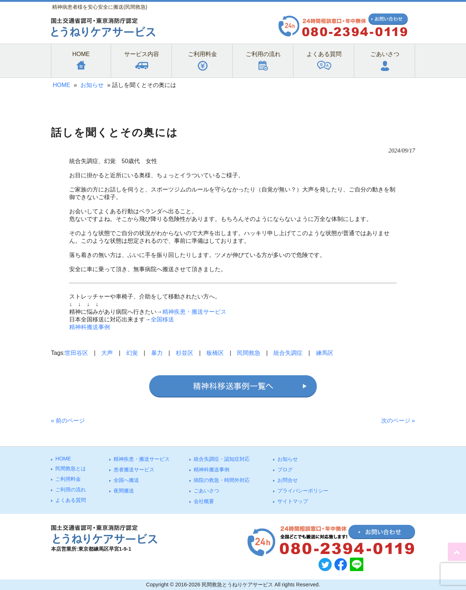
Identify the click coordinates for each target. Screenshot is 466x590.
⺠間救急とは (70, 468)
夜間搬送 (124, 491)
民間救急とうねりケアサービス (237, 584)
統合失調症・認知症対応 (222, 459)
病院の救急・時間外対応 (222, 480)
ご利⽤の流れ (70, 489)
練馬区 (324, 353)
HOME (61, 85)
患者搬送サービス (134, 469)
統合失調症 (288, 353)
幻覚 (132, 353)
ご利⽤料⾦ (68, 479)
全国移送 (162, 319)
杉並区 (184, 353)
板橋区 (215, 353)
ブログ (285, 469)
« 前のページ (68, 420)
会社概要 (204, 501)
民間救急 (248, 353)
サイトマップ (292, 501)
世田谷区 (76, 353)
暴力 (157, 353)
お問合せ (287, 480)
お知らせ (92, 85)
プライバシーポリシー (302, 491)
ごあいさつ (206, 491)
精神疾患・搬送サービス (194, 312)
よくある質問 (70, 500)
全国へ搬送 (126, 480)
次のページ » (398, 420)
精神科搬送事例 (89, 327)
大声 (107, 353)
